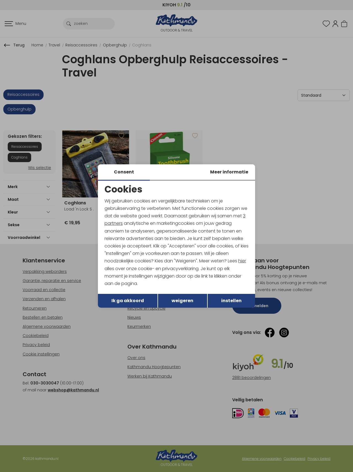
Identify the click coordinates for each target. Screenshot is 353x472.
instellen (231, 300)
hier (242, 261)
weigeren (182, 300)
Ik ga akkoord (127, 300)
